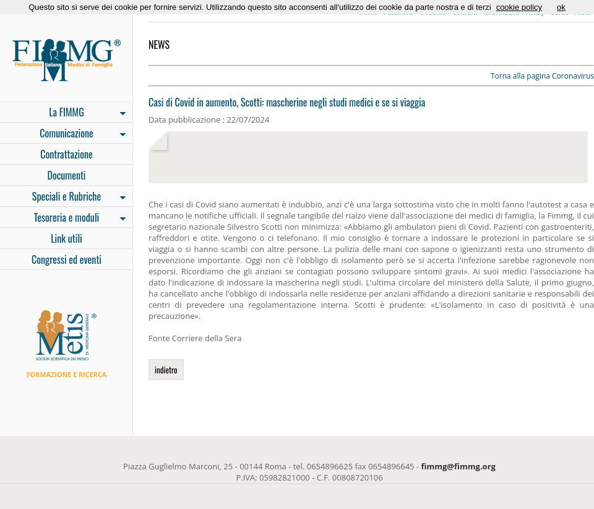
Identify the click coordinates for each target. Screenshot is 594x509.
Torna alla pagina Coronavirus (542, 76)
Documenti (66, 175)
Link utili (66, 238)
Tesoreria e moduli (63, 218)
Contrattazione (66, 154)
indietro (166, 369)
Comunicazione (63, 134)
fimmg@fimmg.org (458, 466)
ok (561, 7)
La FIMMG (63, 113)
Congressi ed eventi (66, 259)
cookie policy (519, 7)
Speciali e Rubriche (63, 197)
